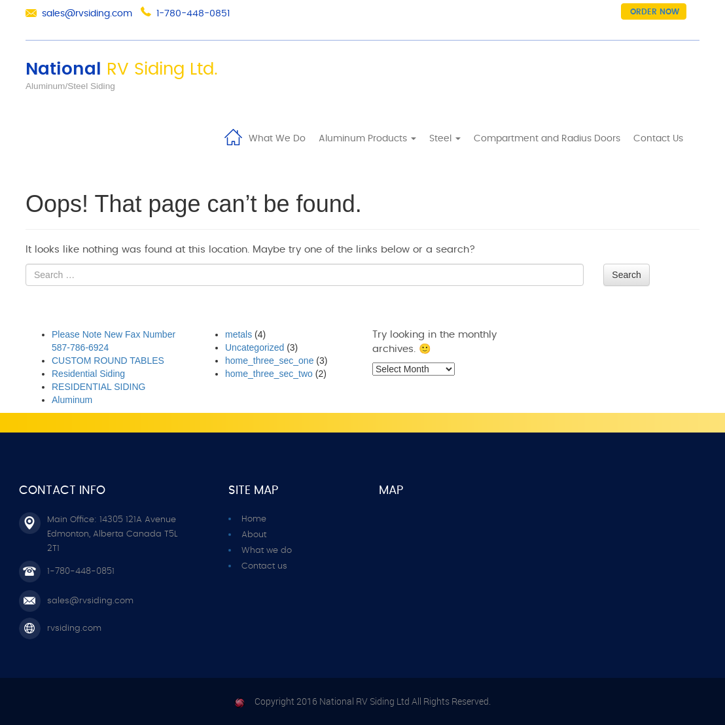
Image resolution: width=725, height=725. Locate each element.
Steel (445, 138)
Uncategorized (254, 347)
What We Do (277, 138)
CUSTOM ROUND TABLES (108, 360)
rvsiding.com (74, 628)
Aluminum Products (367, 138)
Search (626, 275)
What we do (266, 550)
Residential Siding (88, 373)
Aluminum (72, 400)
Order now (654, 12)
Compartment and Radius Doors (547, 138)
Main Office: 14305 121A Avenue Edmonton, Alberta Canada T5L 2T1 (112, 534)
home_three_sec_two (269, 373)
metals (238, 334)
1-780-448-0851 (193, 13)
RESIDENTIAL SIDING (98, 386)
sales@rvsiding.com (87, 13)
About (253, 535)
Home (233, 136)
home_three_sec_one (269, 360)
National (122, 69)
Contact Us (658, 138)
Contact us (264, 566)
